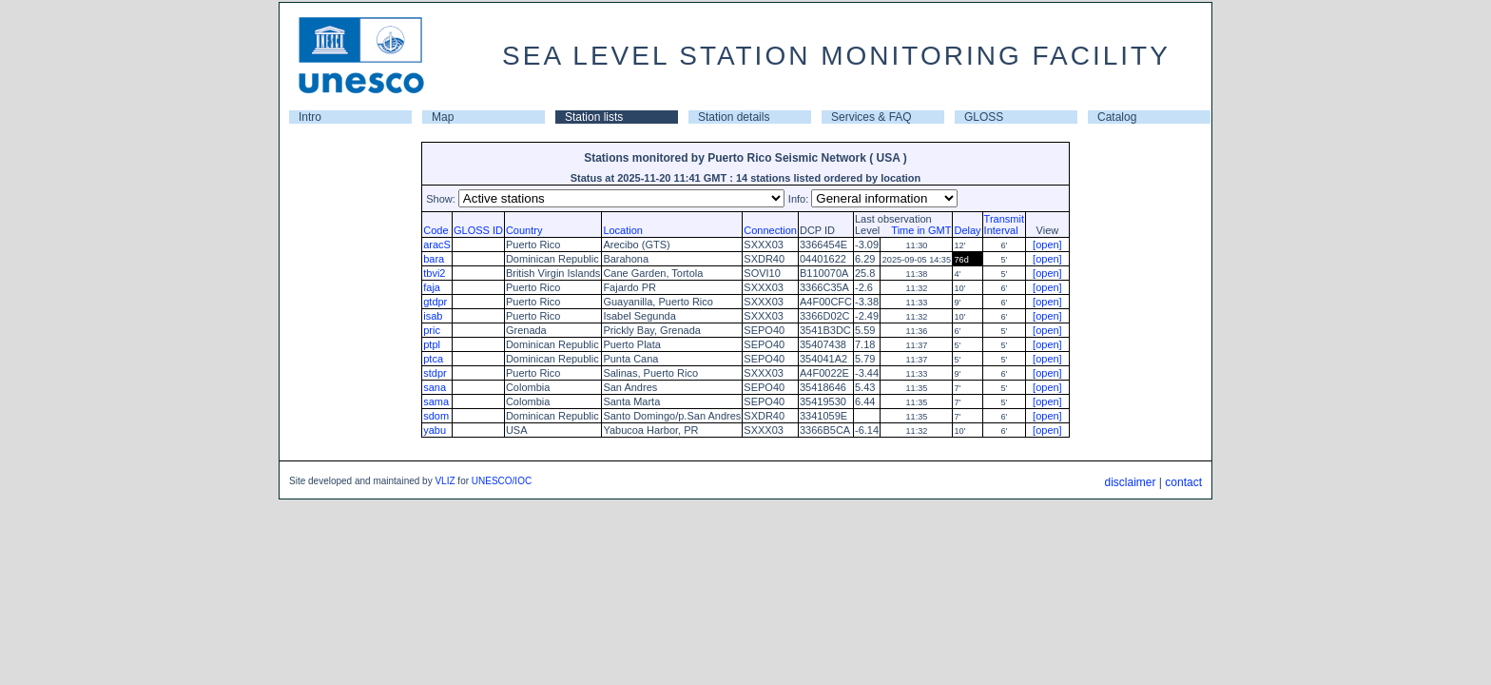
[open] (1047, 244)
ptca (433, 358)
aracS (437, 244)
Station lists (594, 117)
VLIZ (445, 481)
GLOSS (983, 117)
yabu (434, 430)
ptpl (431, 344)
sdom (436, 415)
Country (524, 230)
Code (435, 230)
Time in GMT (916, 230)
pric (431, 330)
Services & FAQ (871, 117)
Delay (967, 230)
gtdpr (435, 301)
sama (436, 401)
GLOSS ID (478, 230)
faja (431, 287)
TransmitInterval (1004, 224)
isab (432, 316)
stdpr (434, 373)
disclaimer (1129, 482)
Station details (733, 117)
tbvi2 (434, 273)
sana (434, 387)
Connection (770, 230)
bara (433, 258)
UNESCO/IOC (502, 481)
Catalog (1116, 117)
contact (1183, 482)
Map (443, 117)
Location (623, 230)
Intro (310, 117)
